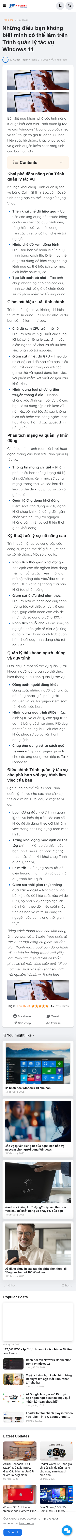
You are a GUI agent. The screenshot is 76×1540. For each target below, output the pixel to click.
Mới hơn (11, 1285)
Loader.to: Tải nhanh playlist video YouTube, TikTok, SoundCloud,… (49, 1415)
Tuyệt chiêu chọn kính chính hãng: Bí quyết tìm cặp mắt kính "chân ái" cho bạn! (49, 1379)
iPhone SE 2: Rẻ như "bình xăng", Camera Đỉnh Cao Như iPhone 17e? (19, 1511)
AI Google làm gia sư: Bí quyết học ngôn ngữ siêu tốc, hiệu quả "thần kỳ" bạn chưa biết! (48, 1398)
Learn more (26, 1523)
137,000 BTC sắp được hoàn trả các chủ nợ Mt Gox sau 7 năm (38, 1351)
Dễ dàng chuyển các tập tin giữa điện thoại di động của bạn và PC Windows (35, 1270)
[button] (5, 6)
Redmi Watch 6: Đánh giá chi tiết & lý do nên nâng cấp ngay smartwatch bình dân (56, 1469)
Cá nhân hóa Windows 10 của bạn (28, 1088)
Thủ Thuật (22, 20)
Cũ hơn (65, 1285)
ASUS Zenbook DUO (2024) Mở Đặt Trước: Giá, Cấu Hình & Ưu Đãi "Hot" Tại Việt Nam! (18, 1469)
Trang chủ (8, 20)
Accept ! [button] (12, 1532)
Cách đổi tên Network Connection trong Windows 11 (48, 1361)
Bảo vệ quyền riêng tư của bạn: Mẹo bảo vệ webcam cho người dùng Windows (34, 1147)
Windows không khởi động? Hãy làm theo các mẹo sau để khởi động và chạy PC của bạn (36, 1209)
